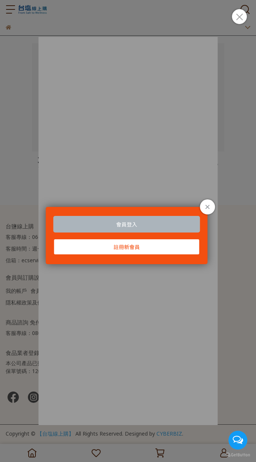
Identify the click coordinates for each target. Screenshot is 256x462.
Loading (128, 235)
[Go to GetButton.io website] (238, 454)
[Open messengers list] (237, 440)
